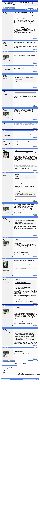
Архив (35, 379)
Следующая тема (23, 363)
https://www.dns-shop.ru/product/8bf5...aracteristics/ (23, 283)
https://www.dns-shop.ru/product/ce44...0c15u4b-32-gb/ (21, 101)
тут (34, 25)
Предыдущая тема (17, 363)
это (18, 132)
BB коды (4, 370)
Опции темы (27, 9)
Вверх (38, 379)
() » (19, 91)
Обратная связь (24, 379)
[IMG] (3, 371)
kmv (3, 52)
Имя (26, 2)
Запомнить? (35, 2)
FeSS (4, 260)
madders (5, 12)
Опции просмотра (34, 9)
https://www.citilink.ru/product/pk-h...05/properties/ (24, 151)
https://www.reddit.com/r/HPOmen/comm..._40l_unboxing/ (24, 154)
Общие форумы (13, 2)
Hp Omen (17, 343)
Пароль (26, 3)
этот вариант (33, 342)
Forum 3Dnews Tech (7, 2)
